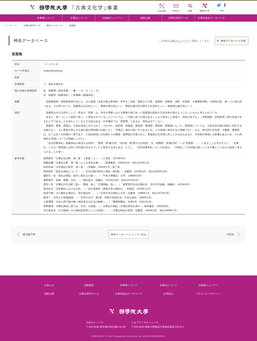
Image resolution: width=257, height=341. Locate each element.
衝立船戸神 (29, 234)
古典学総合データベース (211, 17)
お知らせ (49, 285)
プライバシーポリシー (208, 293)
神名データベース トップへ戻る (128, 234)
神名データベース (54, 25)
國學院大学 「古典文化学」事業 (73, 7)
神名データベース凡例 (233, 40)
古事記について (79, 17)
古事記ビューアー (179, 40)
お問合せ (168, 293)
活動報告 (89, 285)
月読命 (230, 234)
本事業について (45, 17)
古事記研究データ (178, 17)
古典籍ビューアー (112, 17)
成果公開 (145, 17)
